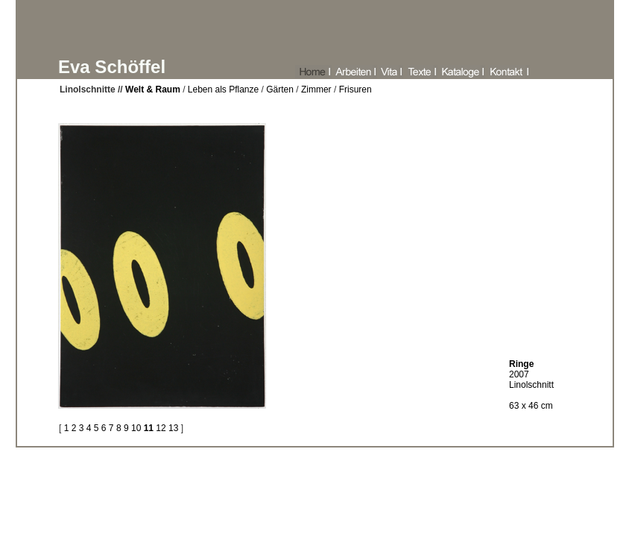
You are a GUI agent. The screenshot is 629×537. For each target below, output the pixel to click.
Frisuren (355, 89)
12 (160, 428)
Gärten (280, 89)
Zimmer (316, 89)
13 (173, 428)
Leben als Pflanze (222, 89)
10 (136, 428)
